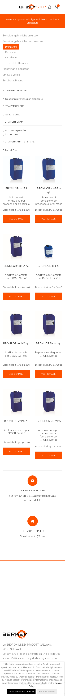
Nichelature (11, 57)
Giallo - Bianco (12, 114)
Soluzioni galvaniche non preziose (39, 19)
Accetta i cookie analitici (21, 691)
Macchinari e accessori (16, 68)
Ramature (10, 52)
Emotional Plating (13, 80)
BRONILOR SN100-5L (48, 343)
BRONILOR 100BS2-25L (49, 190)
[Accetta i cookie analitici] (60, 679)
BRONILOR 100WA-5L (16, 343)
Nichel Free (11, 150)
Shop (17, 19)
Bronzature (11, 47)
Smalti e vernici (11, 74)
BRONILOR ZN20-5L (16, 420)
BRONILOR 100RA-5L (16, 265)
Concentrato (11, 134)
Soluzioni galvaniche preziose (20, 35)
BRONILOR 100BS (16, 188)
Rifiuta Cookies (47, 691)
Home (9, 19)
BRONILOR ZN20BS (49, 420)
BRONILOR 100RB (48, 265)
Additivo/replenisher (16, 130)
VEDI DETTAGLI (16, 219)
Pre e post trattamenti (15, 63)
